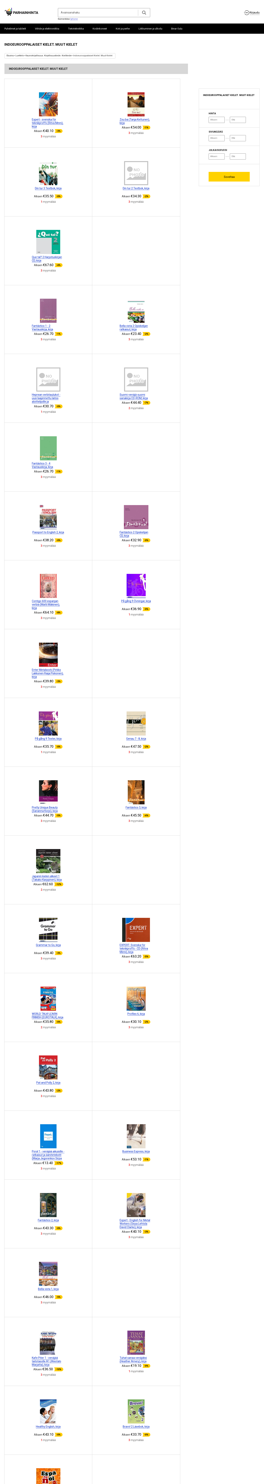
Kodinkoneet (100, 28)
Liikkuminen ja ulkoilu (150, 28)
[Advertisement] (228, 64)
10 (128, 1411)
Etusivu (10, 55)
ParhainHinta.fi (252, 1458)
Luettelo (19, 55)
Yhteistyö (34, 1456)
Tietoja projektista (16, 1456)
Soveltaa (229, 176)
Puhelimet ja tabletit (15, 28)
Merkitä (111, 1457)
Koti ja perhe (123, 28)
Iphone (74, 19)
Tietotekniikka (76, 28)
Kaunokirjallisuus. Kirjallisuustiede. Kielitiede (48, 55)
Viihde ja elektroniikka (47, 28)
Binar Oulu (176, 28)
